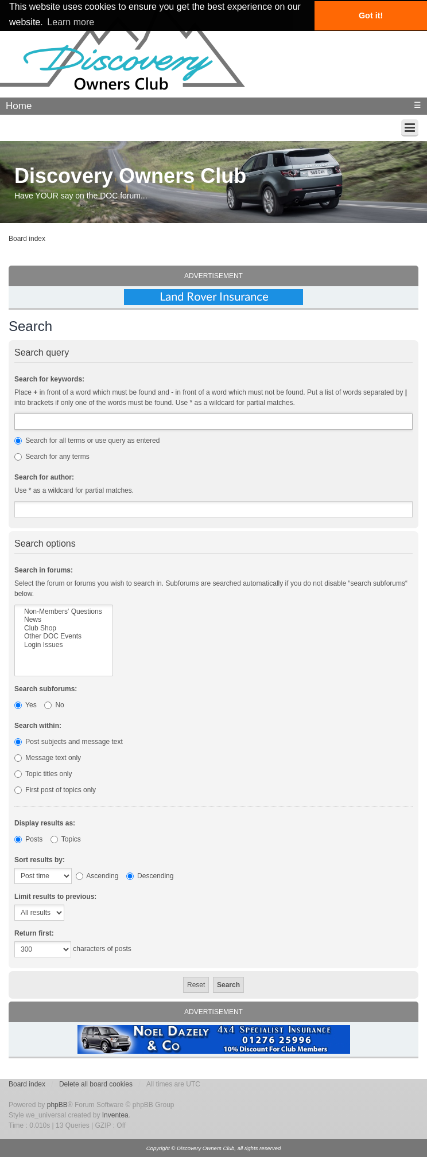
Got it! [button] (371, 15)
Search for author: (44, 477)
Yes (25, 705)
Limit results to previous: (55, 897)
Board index (27, 239)
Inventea (115, 1115)
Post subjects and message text (68, 742)
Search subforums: (45, 689)
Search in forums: (43, 570)
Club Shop (63, 628)
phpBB (57, 1105)
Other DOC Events (63, 636)
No (54, 705)
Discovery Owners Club (130, 176)
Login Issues (63, 645)
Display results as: (44, 823)
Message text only (47, 758)
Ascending (97, 876)
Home (19, 105)
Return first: (34, 933)
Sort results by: (39, 860)
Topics (66, 839)
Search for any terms (52, 457)
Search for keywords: (49, 379)
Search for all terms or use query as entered (87, 441)
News (63, 619)
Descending (150, 876)
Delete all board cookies (96, 1084)
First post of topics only (55, 790)
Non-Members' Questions (63, 611)
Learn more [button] (70, 22)
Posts (28, 839)
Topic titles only (43, 774)
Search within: (37, 726)
